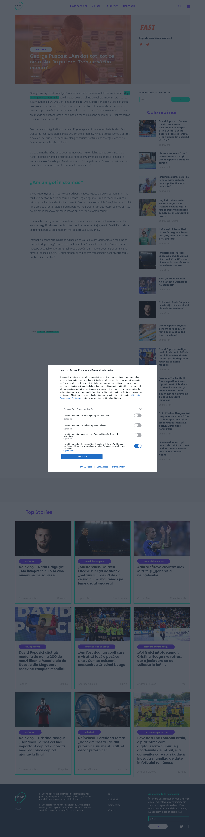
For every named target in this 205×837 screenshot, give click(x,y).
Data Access (102, 467)
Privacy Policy (118, 467)
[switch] (138, 415)
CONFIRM (82, 457)
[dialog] (102, 418)
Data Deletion (86, 467)
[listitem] (102, 409)
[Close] (151, 370)
